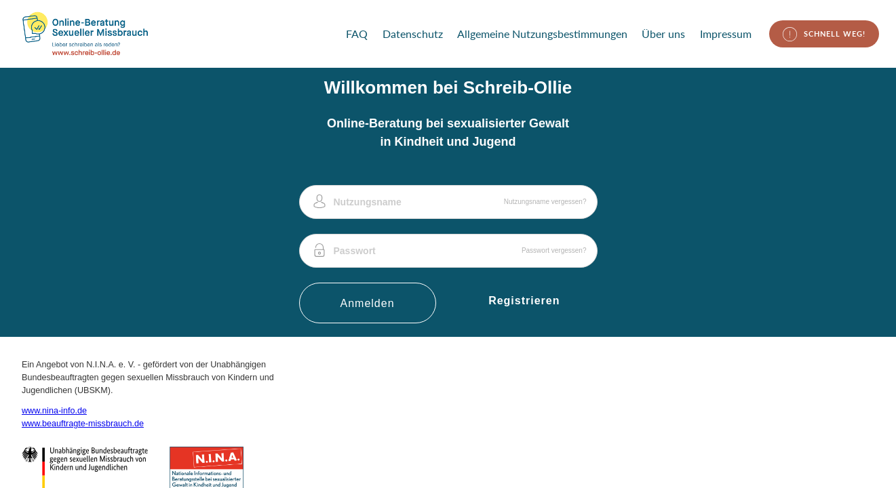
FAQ (357, 33)
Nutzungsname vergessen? (545, 201)
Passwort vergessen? (554, 250)
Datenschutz (413, 33)
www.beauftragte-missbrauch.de (83, 423)
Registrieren (524, 300)
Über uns (663, 33)
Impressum (726, 33)
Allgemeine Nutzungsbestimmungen (542, 33)
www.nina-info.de (54, 410)
